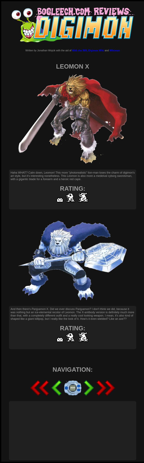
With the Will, (80, 50)
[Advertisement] (59, 427)
